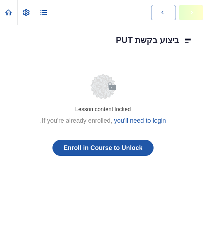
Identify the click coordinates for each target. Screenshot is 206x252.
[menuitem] (26, 12)
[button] (8, 12)
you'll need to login (140, 120)
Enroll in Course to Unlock (102, 147)
